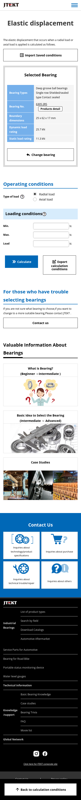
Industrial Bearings (9, 625)
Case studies (28, 703)
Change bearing (40, 154)
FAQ (23, 721)
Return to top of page (73, 598)
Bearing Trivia (29, 712)
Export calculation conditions (59, 265)
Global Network (13, 739)
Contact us (40, 323)
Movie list (26, 730)
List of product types (33, 612)
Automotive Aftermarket (35, 639)
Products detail (50, 109)
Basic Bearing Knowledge (36, 694)
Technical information (17, 685)
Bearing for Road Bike (16, 659)
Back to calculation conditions (40, 789)
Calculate (21, 261)
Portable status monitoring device (23, 667)
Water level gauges (14, 676)
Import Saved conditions (40, 55)
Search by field (29, 621)
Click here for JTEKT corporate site (40, 763)
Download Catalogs (32, 630)
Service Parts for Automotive (20, 650)
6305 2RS (41, 104)
